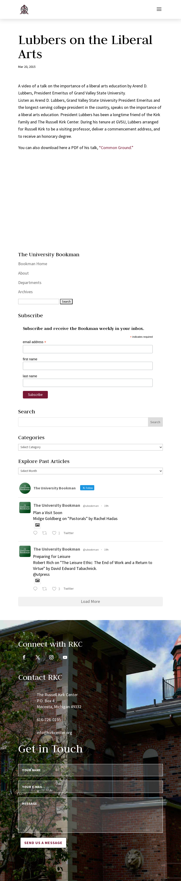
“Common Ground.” (116, 147)
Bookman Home (32, 263)
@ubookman (91, 505)
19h (106, 505)
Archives (25, 291)
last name (30, 376)
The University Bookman (56, 505)
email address (34, 342)
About (23, 273)
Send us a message (43, 842)
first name (30, 359)
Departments (29, 282)
